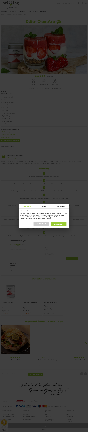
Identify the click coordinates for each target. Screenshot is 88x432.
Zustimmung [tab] (27, 206)
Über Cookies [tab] (61, 206)
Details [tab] (44, 206)
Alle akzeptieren (58, 224)
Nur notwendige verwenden (41, 224)
